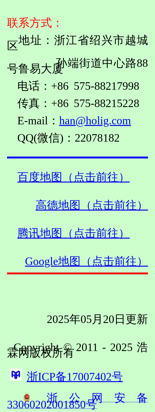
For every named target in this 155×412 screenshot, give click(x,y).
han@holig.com (95, 120)
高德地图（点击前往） (92, 205)
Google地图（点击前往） (86, 261)
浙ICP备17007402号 (75, 376)
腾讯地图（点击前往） (73, 233)
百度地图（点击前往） (73, 177)
